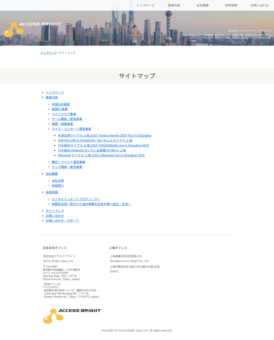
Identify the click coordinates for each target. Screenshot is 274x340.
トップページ (145, 5)
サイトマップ (55, 210)
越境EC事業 (60, 109)
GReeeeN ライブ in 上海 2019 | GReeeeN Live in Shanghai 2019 (101, 155)
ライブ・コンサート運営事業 (71, 128)
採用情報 (231, 5)
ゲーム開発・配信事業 (67, 119)
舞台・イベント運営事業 (68, 162)
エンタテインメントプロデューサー (76, 199)
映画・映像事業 (62, 123)
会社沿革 (58, 180)
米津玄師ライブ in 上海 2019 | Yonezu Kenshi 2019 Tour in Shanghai (104, 135)
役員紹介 (58, 185)
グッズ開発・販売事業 (67, 166)
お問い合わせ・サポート (62, 220)
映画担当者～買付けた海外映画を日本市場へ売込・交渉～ (91, 204)
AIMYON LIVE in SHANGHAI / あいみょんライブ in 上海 (95, 140)
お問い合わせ (260, 5)
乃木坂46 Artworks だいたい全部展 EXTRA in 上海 (92, 150)
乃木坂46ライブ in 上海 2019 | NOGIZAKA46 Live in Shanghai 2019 (103, 145)
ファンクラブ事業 (64, 114)
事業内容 (174, 5)
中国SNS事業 (61, 104)
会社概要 (203, 5)
